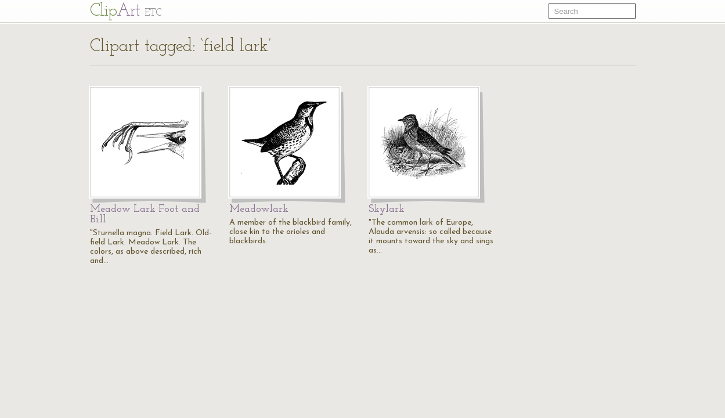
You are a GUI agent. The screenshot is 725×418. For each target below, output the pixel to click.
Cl (125, 11)
